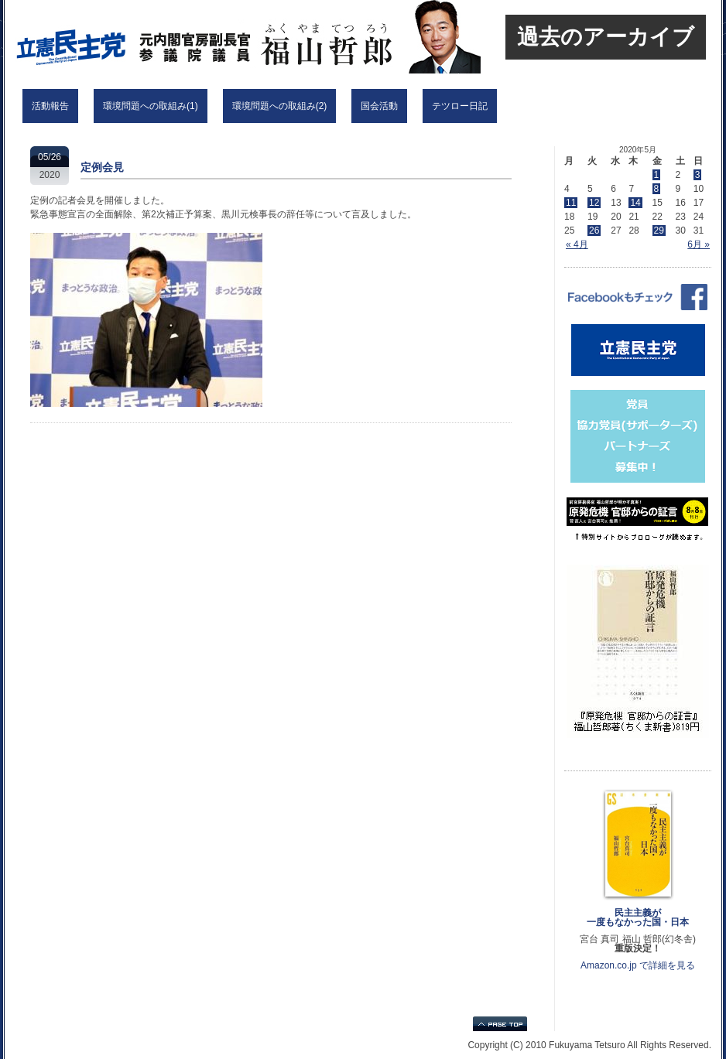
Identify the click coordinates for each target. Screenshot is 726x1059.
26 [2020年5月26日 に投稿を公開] (594, 230)
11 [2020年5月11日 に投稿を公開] (571, 202)
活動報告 (50, 106)
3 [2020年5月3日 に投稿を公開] (697, 174)
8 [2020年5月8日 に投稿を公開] (656, 188)
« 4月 (577, 244)
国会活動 (379, 106)
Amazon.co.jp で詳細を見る (637, 965)
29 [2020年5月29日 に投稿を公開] (659, 230)
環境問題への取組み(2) (279, 106)
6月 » (698, 244)
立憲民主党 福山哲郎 (210, 36)
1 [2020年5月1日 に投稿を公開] (656, 174)
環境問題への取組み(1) (150, 106)
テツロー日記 (460, 106)
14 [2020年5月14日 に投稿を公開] (635, 202)
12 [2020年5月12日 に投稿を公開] (594, 202)
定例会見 (102, 167)
